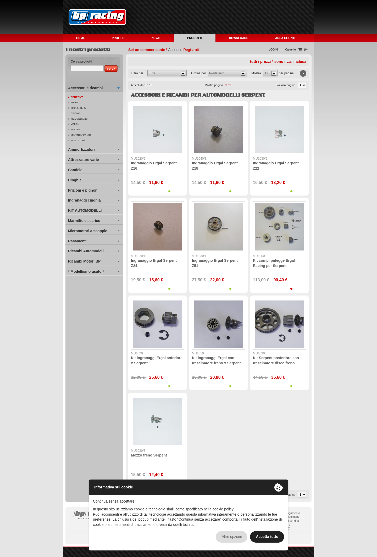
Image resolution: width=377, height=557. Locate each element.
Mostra (256, 73)
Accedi (173, 50)
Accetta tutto (267, 536)
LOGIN (273, 49)
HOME (80, 38)
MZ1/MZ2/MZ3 (79, 118)
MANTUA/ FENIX (81, 134)
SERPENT (77, 97)
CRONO (75, 113)
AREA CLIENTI (285, 38)
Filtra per (137, 73)
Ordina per (198, 73)
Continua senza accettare (114, 501)
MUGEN (75, 129)
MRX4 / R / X (78, 107)
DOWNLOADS (238, 38)
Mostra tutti (78, 140)
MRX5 (74, 102)
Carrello (290, 49)
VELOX (75, 123)
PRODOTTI (194, 38)
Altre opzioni (231, 536)
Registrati (191, 50)
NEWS (156, 38)
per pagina (286, 73)
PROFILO (118, 38)
